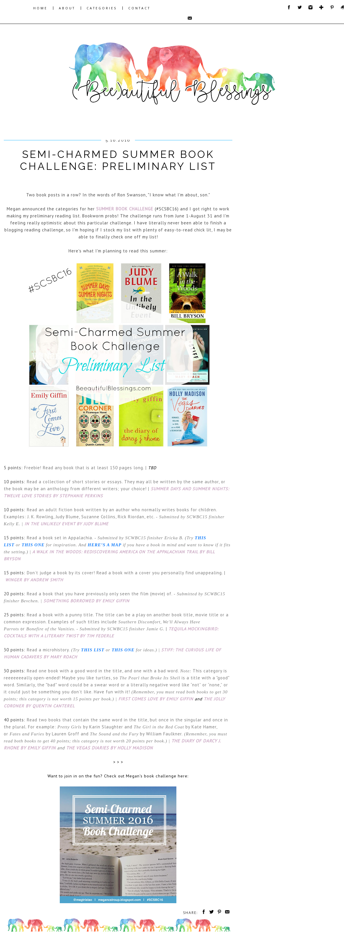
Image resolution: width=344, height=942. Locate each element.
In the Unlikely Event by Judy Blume (66, 523)
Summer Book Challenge (124, 209)
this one (33, 544)
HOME (40, 8)
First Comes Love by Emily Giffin (155, 699)
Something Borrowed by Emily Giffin (86, 600)
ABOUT (67, 8)
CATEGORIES (102, 8)
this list (92, 650)
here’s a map (105, 544)
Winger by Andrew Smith (34, 579)
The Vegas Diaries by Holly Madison (109, 748)
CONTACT (139, 8)
